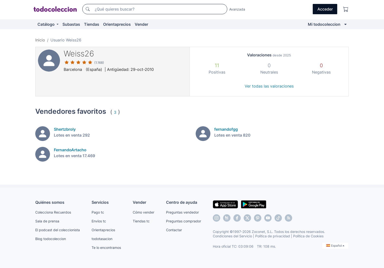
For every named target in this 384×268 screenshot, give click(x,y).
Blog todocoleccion (50, 239)
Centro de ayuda (181, 202)
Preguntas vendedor (182, 212)
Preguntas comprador (183, 221)
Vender (141, 24)
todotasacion (102, 239)
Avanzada (237, 9)
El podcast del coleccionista (57, 230)
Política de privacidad (272, 236)
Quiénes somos (49, 202)
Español (335, 245)
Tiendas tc (141, 221)
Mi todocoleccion (324, 24)
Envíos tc (99, 221)
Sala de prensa (47, 221)
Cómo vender (143, 212)
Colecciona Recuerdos (53, 212)
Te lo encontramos (106, 247)
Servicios (100, 202)
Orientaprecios (117, 24)
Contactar (174, 230)
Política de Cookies (308, 236)
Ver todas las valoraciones (269, 86)
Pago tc (98, 212)
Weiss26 (79, 53)
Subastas (71, 24)
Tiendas (91, 24)
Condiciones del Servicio (232, 236)
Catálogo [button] (46, 24)
